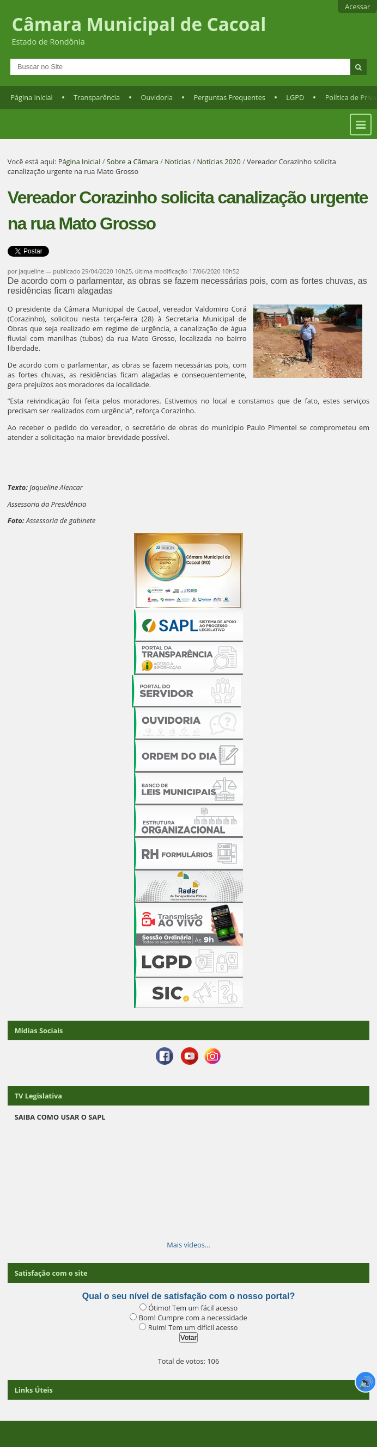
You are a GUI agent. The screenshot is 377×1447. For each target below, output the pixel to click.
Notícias (178, 161)
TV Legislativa (38, 1096)
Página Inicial (31, 97)
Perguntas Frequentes (229, 97)
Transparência (97, 97)
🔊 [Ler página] (365, 1382)
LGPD (295, 97)
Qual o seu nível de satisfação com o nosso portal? (188, 1296)
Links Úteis (34, 1390)
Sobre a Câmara (133, 161)
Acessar (357, 6)
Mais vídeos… (188, 1245)
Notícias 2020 (218, 161)
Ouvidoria (157, 97)
